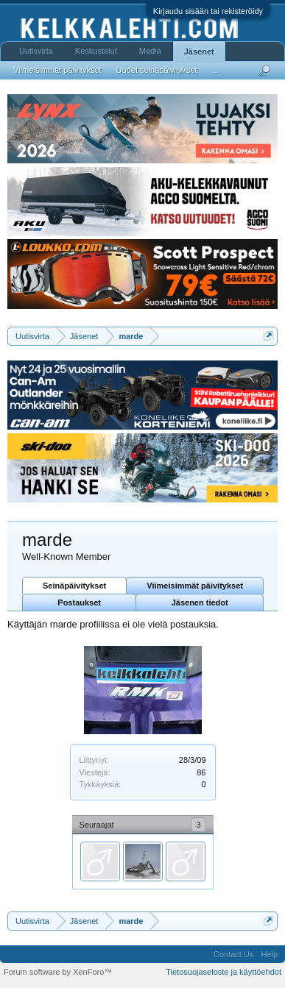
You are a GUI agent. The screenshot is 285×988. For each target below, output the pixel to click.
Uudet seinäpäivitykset (156, 69)
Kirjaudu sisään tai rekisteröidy (208, 11)
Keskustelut (96, 50)
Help (269, 954)
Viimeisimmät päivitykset (195, 585)
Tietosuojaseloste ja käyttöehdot (223, 971)
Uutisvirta (36, 50)
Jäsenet (199, 51)
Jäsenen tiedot (200, 602)
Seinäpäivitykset (74, 585)
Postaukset (79, 602)
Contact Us (233, 954)
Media (150, 50)
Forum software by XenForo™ (58, 971)
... (215, 69)
